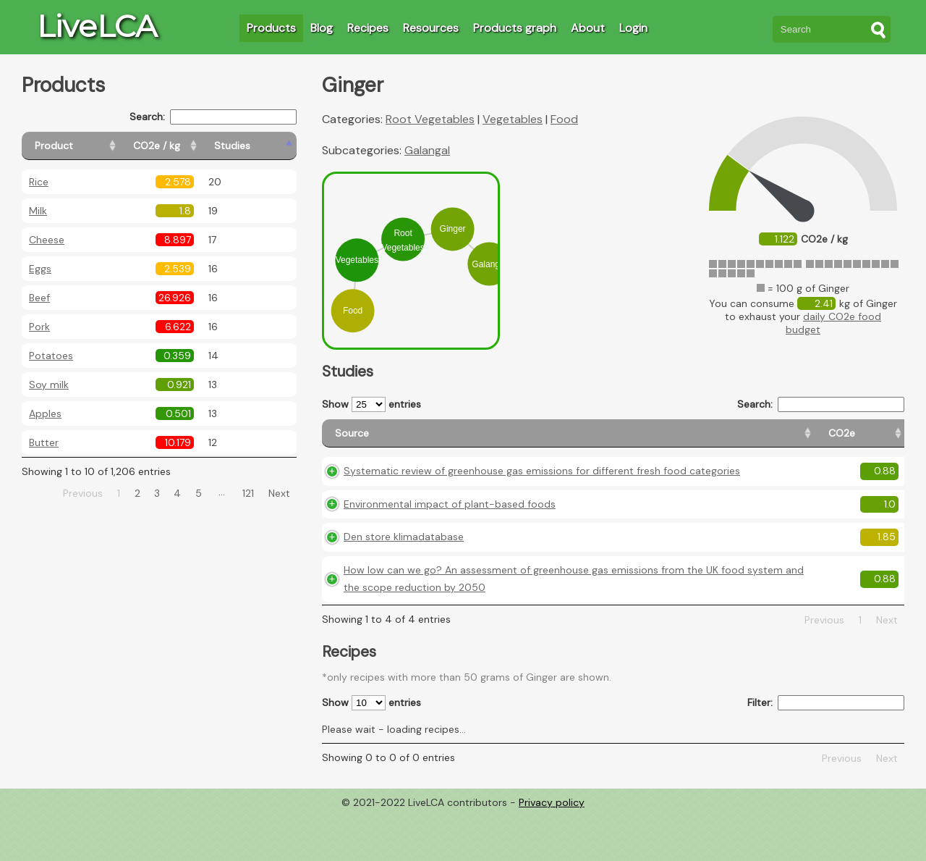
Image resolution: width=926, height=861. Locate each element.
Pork (39, 326)
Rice (38, 181)
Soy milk (49, 384)
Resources (431, 27)
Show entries (371, 404)
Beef (39, 297)
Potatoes (51, 355)
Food (564, 119)
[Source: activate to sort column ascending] (466, 440)
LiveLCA (97, 26)
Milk (38, 210)
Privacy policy (552, 850)
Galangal (427, 150)
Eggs (40, 268)
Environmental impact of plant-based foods (450, 533)
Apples (45, 413)
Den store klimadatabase (404, 567)
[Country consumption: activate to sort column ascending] (793, 440)
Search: (213, 117)
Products (271, 27)
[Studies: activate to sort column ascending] (265, 146)
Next (279, 493)
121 (248, 493)
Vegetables (513, 119)
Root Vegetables (430, 119)
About (588, 27)
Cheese (46, 239)
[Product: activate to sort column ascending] (87, 146)
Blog (321, 27)
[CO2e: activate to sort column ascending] (637, 440)
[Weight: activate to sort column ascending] (876, 440)
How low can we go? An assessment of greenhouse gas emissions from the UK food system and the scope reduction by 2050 (466, 618)
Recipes (367, 27)
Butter (44, 442)
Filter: (825, 750)
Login (633, 27)
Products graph (514, 27)
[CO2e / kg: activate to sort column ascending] (193, 146)
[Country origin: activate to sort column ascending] (702, 440)
